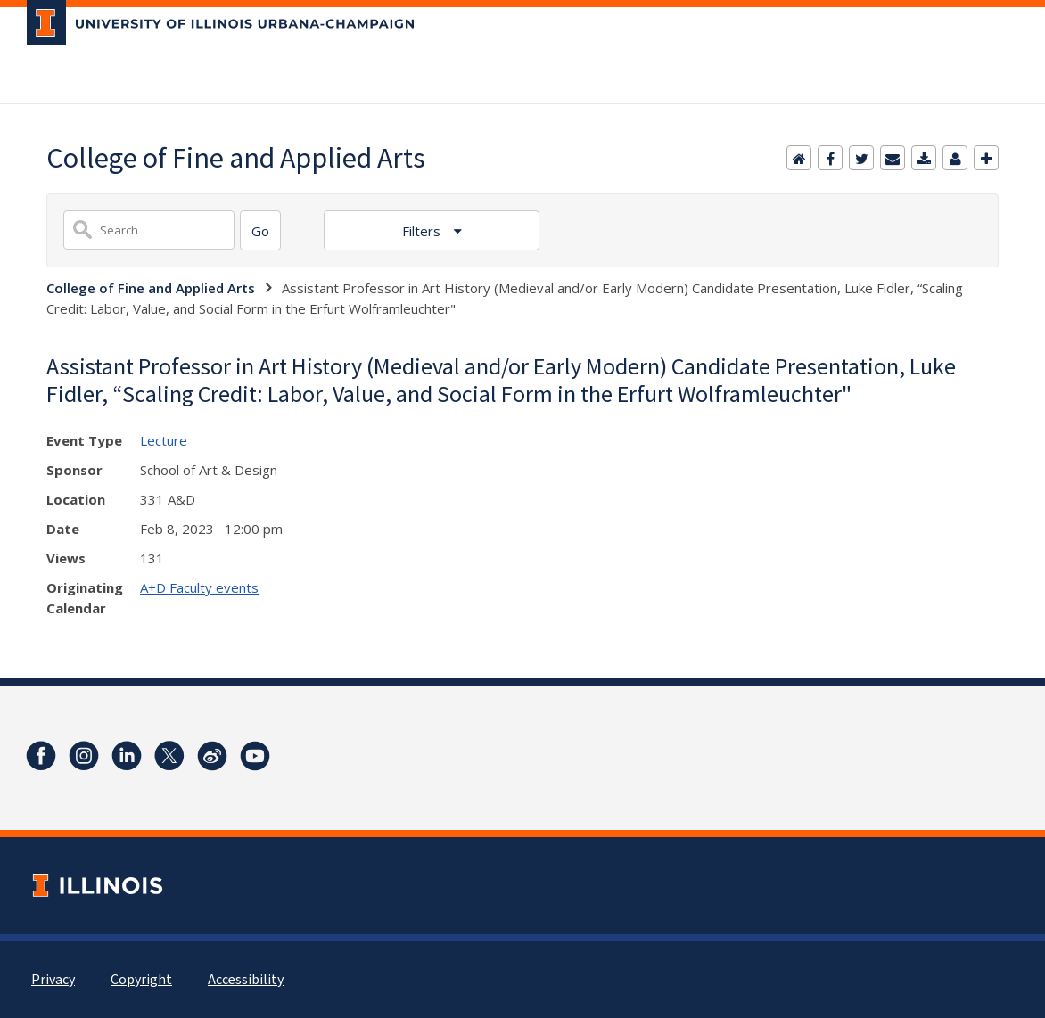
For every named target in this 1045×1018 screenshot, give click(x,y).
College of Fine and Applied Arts (150, 288)
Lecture (163, 440)
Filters (423, 231)
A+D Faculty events (199, 587)
